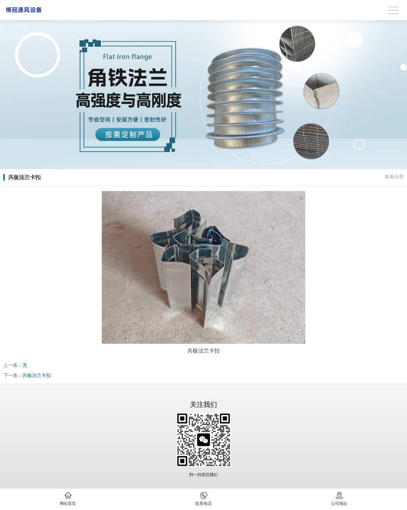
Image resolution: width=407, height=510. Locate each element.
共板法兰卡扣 (36, 375)
